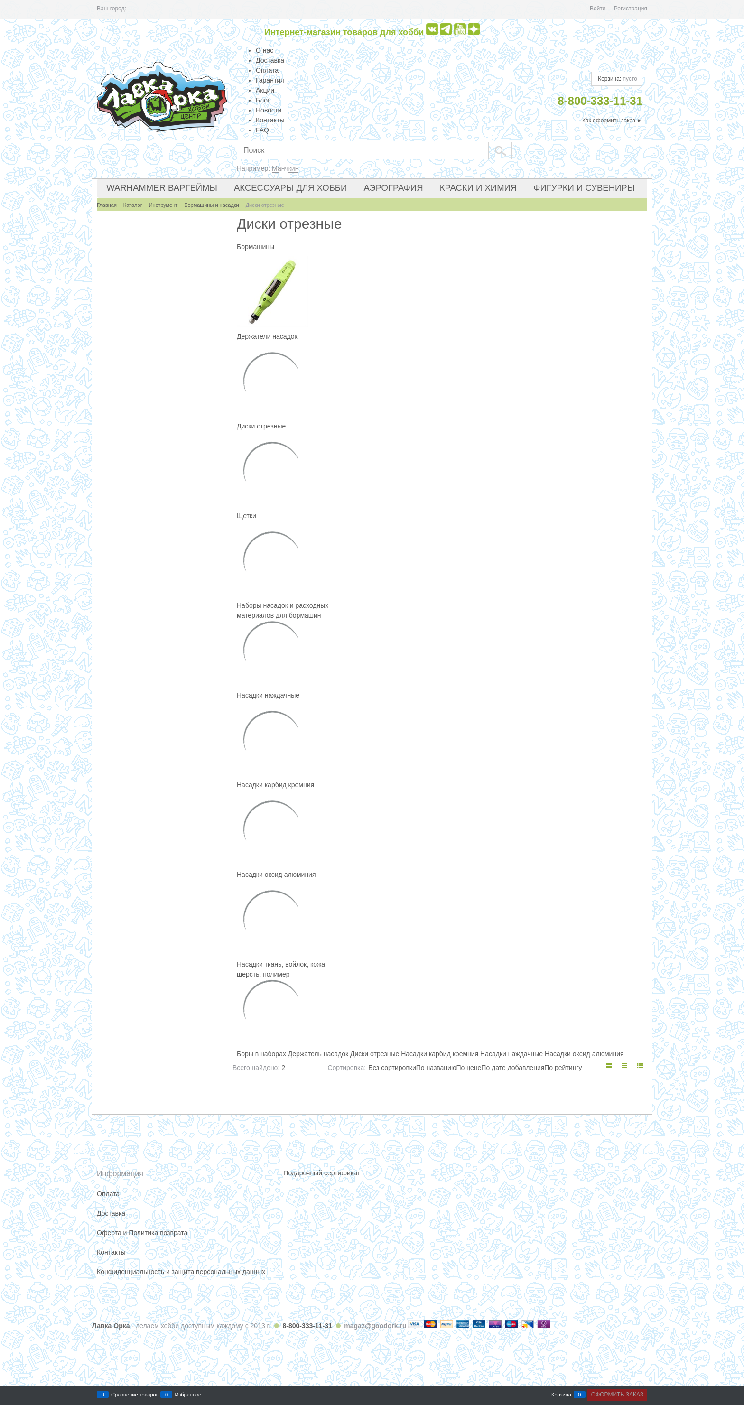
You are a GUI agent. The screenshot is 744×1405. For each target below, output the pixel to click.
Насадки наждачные (268, 695)
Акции (265, 90)
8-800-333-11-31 (307, 1326)
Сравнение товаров (135, 1394)
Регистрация (630, 8)
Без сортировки (392, 1067)
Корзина (561, 1394)
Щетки (246, 516)
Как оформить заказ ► (612, 120)
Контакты (270, 120)
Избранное (188, 1394)
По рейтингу (563, 1067)
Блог (263, 100)
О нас (264, 50)
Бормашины (255, 247)
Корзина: (616, 78)
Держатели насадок (267, 336)
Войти (598, 8)
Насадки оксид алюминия (276, 874)
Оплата (267, 70)
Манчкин (285, 168)
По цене (468, 1067)
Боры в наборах (261, 1054)
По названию (436, 1067)
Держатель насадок (318, 1054)
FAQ (262, 130)
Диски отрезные (261, 426)
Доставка (270, 60)
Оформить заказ (617, 1394)
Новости (268, 110)
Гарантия (270, 80)
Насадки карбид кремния (275, 785)
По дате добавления (512, 1067)
